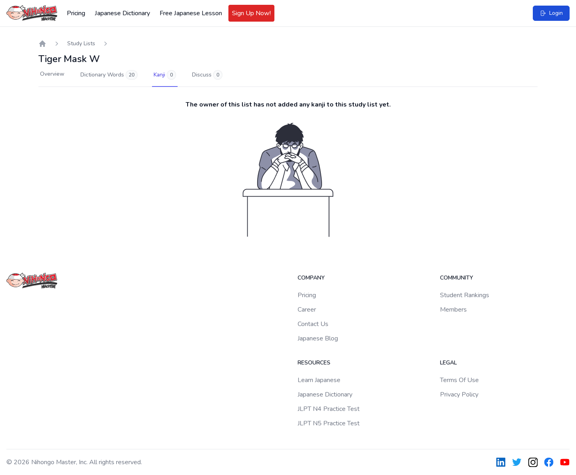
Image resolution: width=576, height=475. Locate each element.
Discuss (207, 75)
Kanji (165, 75)
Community (456, 278)
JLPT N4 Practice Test (329, 409)
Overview (52, 74)
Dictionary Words (109, 75)
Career (307, 309)
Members (453, 309)
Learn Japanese (319, 380)
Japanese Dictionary (122, 13)
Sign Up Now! (251, 13)
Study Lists (81, 43)
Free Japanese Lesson (191, 13)
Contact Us (313, 324)
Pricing (76, 13)
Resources (314, 362)
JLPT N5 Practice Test (329, 423)
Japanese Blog (318, 338)
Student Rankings (464, 295)
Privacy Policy (459, 394)
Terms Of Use (459, 380)
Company (311, 278)
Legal (448, 362)
